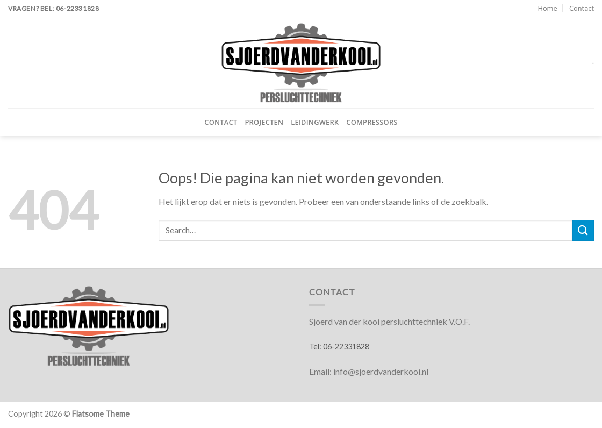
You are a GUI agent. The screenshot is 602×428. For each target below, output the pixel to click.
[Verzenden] (583, 230)
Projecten (264, 122)
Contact (581, 8)
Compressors (371, 122)
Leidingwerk (315, 122)
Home (547, 8)
